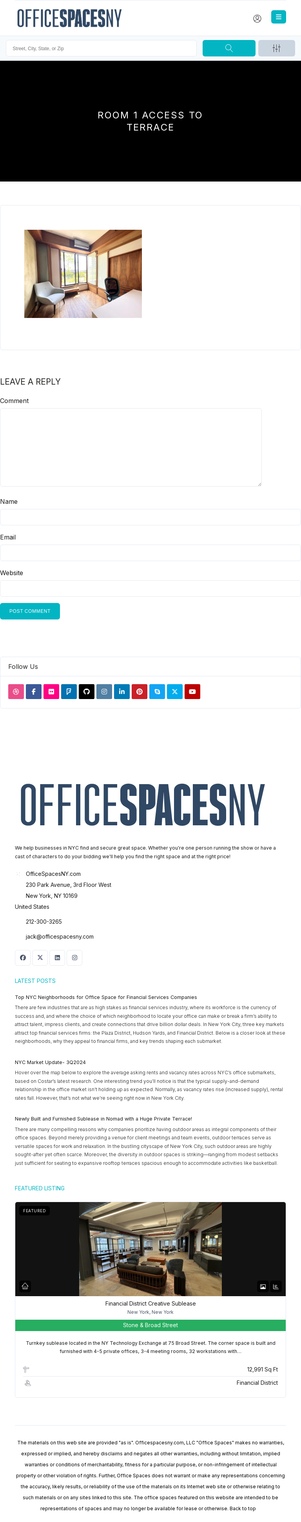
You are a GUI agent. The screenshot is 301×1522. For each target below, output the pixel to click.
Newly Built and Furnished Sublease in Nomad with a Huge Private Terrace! (103, 1119)
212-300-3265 (44, 921)
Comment (14, 401)
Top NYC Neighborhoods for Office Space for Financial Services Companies (106, 997)
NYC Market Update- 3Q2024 (50, 1062)
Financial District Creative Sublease (150, 1303)
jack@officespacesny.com (60, 936)
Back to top (243, 1508)
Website (11, 573)
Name (9, 501)
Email (8, 537)
